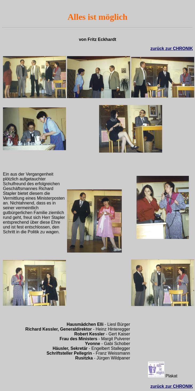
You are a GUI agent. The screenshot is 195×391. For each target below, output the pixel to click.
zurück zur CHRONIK (171, 48)
